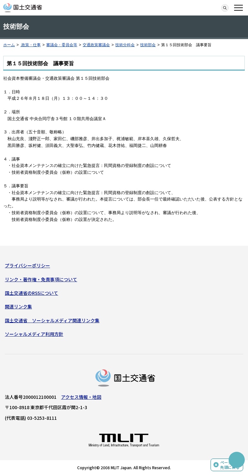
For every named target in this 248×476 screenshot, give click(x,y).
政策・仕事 (30, 45)
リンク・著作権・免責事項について (41, 279)
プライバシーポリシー (27, 265)
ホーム (9, 45)
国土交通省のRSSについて (31, 293)
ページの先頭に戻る (230, 465)
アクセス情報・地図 (81, 397)
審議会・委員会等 (61, 45)
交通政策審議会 (96, 45)
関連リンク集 (18, 306)
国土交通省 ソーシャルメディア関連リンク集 (52, 320)
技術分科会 (125, 45)
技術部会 (148, 45)
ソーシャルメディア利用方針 (34, 334)
